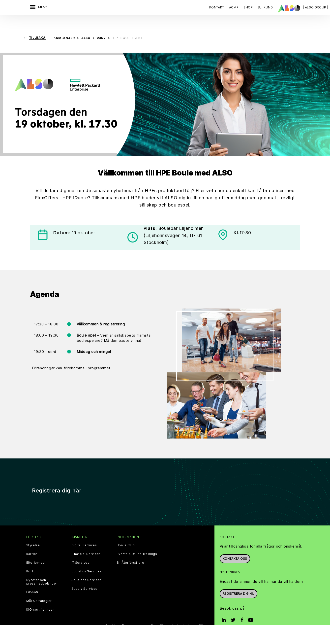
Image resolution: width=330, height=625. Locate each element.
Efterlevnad (35, 552)
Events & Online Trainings (137, 543)
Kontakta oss (235, 548)
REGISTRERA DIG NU (238, 583)
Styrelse (33, 535)
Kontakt (216, 7)
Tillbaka (37, 27)
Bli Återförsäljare (130, 552)
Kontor (31, 561)
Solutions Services (86, 569)
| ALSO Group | (316, 7)
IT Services (80, 552)
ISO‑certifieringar (40, 599)
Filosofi (32, 582)
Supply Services (84, 578)
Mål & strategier (39, 590)
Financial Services (86, 543)
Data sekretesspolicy (139, 615)
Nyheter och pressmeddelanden (42, 571)
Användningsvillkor (192, 615)
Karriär (31, 543)
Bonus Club (126, 535)
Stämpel (166, 615)
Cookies (112, 615)
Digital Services (84, 535)
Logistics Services (86, 561)
